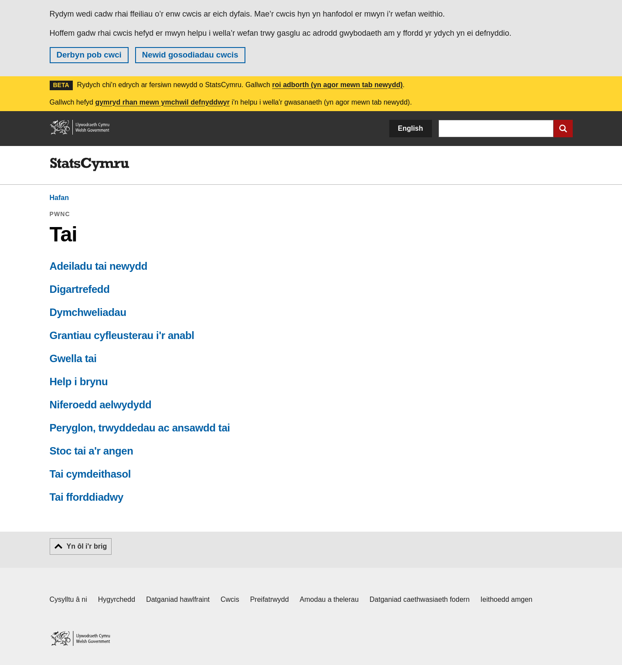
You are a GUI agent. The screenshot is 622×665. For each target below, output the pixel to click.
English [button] (410, 128)
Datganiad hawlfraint (178, 599)
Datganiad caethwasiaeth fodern (420, 599)
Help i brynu (79, 381)
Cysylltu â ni (68, 599)
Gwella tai (73, 358)
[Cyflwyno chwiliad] (563, 128)
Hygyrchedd (116, 599)
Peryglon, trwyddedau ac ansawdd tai (140, 428)
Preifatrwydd (269, 599)
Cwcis (230, 599)
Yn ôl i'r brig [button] (87, 546)
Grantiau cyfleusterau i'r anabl (122, 335)
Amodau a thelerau (329, 599)
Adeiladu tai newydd (98, 266)
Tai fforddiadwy (87, 497)
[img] (90, 165)
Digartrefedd (80, 289)
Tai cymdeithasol (90, 474)
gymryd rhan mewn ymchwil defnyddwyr (162, 102)
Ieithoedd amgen (506, 599)
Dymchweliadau (88, 312)
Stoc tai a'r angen (91, 451)
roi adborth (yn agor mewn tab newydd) (337, 84)
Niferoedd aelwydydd (101, 405)
